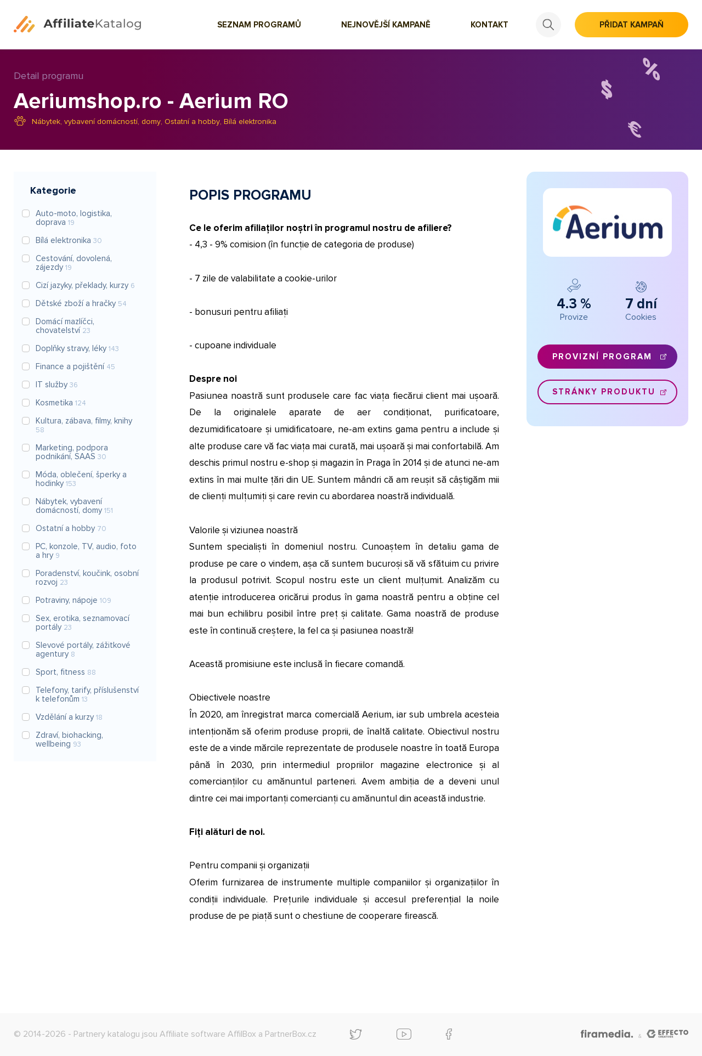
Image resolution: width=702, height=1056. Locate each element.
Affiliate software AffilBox (208, 1034)
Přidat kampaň (631, 25)
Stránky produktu (603, 392)
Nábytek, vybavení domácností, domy (96, 121)
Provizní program (602, 357)
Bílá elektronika (250, 121)
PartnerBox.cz (290, 1034)
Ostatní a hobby (192, 121)
